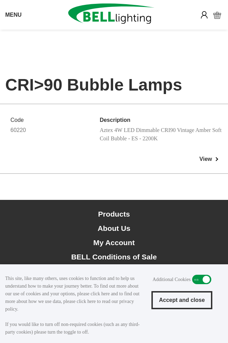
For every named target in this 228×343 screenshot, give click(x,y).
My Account (114, 243)
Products (114, 214)
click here (100, 293)
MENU (13, 15)
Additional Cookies (201, 279)
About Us (114, 228)
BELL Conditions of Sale (114, 257)
